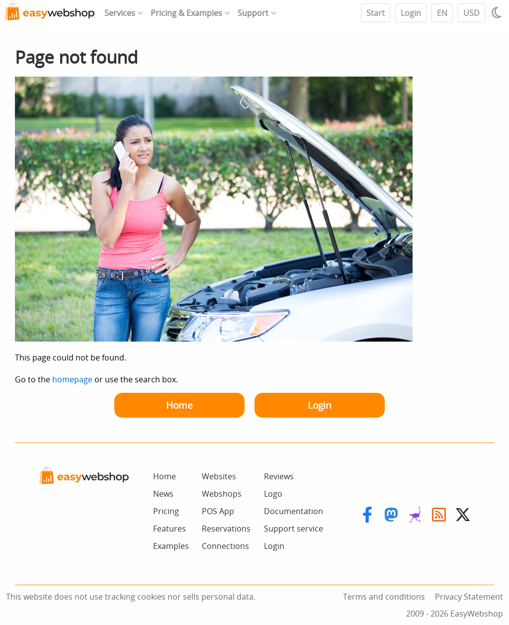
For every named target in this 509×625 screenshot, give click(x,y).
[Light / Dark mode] (498, 12)
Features (169, 528)
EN (442, 12)
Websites (219, 476)
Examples (171, 545)
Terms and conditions (384, 596)
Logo (273, 493)
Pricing (166, 511)
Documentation (293, 511)
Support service (293, 528)
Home (179, 405)
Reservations (226, 528)
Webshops (222, 493)
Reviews (279, 476)
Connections (225, 545)
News (163, 493)
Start (375, 12)
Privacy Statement (469, 596)
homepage (72, 379)
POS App (218, 511)
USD (471, 12)
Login (411, 12)
